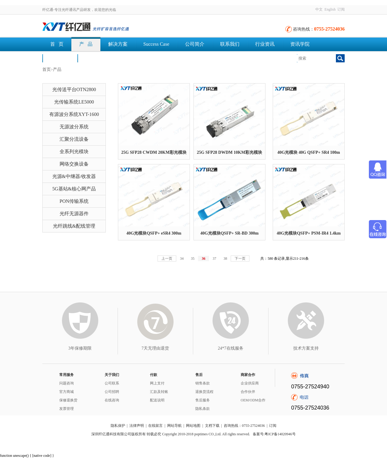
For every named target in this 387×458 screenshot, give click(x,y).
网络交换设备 (74, 163)
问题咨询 (66, 383)
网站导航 (174, 425)
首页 (46, 69)
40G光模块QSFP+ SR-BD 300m (229, 233)
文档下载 (95, 58)
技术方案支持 (306, 348)
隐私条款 (202, 409)
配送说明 (157, 400)
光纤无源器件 (74, 213)
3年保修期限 (80, 348)
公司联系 (112, 383)
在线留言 (155, 425)
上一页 (166, 258)
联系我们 (229, 44)
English (330, 9)
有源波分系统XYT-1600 (74, 114)
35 (192, 258)
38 (225, 258)
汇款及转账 (159, 392)
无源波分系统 (74, 126)
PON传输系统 (74, 201)
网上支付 (157, 383)
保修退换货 (68, 400)
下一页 (240, 258)
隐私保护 (118, 425)
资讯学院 (300, 44)
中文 (319, 9)
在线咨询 (112, 400)
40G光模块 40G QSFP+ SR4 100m (308, 152)
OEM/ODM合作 (253, 400)
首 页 (56, 44)
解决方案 (118, 44)
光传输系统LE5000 (74, 101)
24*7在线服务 (230, 348)
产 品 (86, 44)
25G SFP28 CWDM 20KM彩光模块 (154, 152)
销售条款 (202, 383)
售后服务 (202, 400)
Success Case (156, 44)
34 (182, 258)
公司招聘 (112, 392)
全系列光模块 (74, 151)
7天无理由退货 (155, 348)
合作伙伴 (248, 392)
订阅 (341, 9)
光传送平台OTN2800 (74, 89)
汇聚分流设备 (74, 139)
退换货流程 (204, 392)
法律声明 (136, 425)
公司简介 (194, 44)
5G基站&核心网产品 (74, 188)
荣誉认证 (60, 58)
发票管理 (66, 409)
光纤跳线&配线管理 (74, 226)
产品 (57, 69)
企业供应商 (250, 383)
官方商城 (66, 392)
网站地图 (193, 425)
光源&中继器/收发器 (74, 176)
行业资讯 (265, 44)
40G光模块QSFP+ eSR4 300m (153, 233)
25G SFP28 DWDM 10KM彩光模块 (229, 152)
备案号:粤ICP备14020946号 (274, 434)
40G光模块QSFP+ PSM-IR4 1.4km (308, 233)
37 (214, 258)
